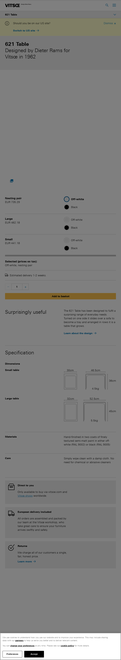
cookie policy (67, 646)
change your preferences (22, 646)
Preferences (12, 654)
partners (19, 640)
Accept (34, 654)
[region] (60, 646)
